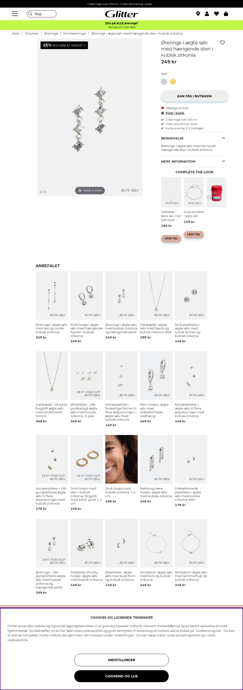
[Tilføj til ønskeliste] (222, 42)
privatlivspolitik (188, 635)
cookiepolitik (18, 640)
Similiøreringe (74, 33)
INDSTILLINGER (121, 660)
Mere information (178, 161)
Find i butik (172, 113)
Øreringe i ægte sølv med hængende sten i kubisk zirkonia (137, 33)
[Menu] (15, 13)
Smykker (32, 33)
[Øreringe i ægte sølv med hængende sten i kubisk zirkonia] (165, 82)
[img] (23, 56)
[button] (209, 13)
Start (15, 33)
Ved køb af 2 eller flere (121, 27)
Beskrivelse (172, 138)
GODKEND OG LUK (121, 676)
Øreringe (51, 33)
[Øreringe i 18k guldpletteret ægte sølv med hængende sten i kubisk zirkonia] (174, 82)
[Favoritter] (219, 13)
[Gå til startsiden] (121, 14)
